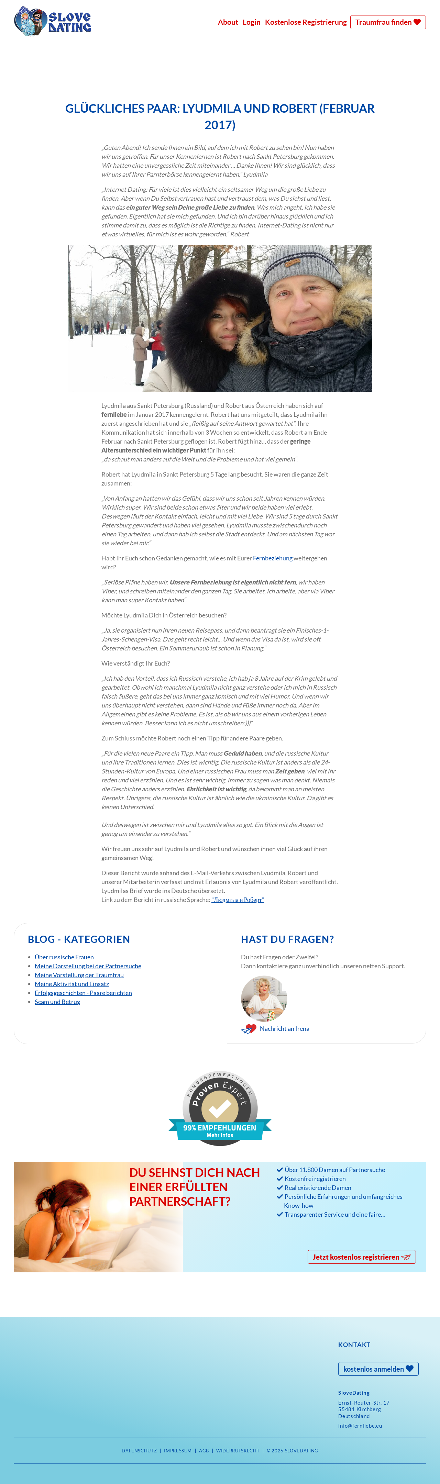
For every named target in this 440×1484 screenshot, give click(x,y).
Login (252, 22)
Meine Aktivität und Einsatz (72, 984)
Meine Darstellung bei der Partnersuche (88, 966)
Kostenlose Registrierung (306, 22)
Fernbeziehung (273, 558)
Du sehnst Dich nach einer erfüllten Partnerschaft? (194, 1186)
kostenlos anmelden (373, 1369)
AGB (204, 1451)
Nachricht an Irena (284, 1028)
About (228, 22)
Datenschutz (139, 1451)
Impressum (178, 1451)
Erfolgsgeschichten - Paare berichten (83, 992)
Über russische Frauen (64, 957)
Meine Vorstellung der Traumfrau (79, 975)
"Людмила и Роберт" (237, 899)
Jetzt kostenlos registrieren (356, 1257)
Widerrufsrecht (238, 1451)
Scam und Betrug (57, 1001)
